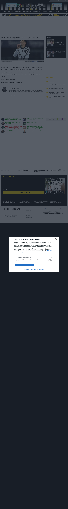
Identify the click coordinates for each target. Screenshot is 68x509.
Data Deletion (26, 269)
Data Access (33, 269)
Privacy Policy (41, 269)
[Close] (56, 239)
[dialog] (34, 254)
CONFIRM (24, 264)
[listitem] (34, 257)
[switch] (50, 260)
